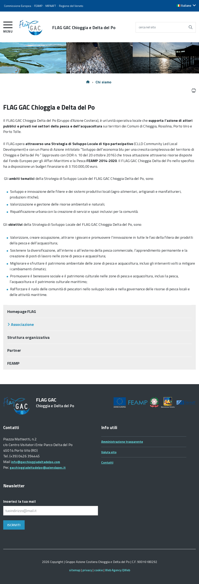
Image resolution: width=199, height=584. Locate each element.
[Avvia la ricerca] (190, 27)
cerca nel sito (147, 27)
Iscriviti (13, 525)
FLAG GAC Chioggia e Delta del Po (84, 27)
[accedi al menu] (8, 27)
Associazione (22, 324)
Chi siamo (104, 82)
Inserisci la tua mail (19, 501)
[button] (186, 5)
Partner (14, 350)
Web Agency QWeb (117, 570)
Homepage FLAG (21, 311)
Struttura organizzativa (28, 337)
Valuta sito (109, 452)
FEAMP (13, 363)
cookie (98, 570)
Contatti (107, 462)
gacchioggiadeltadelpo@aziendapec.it (38, 467)
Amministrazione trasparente (122, 441)
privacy (87, 570)
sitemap (74, 570)
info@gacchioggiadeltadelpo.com (35, 462)
